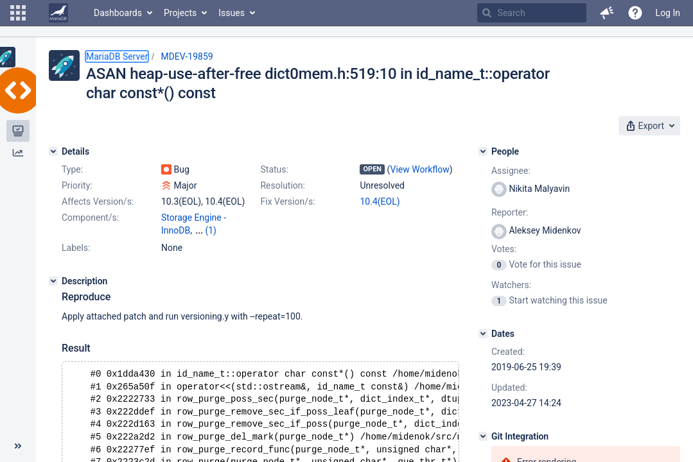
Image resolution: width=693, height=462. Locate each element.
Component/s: (90, 217)
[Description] (53, 281)
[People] (482, 151)
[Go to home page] (58, 13)
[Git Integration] (482, 436)
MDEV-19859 (187, 56)
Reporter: (509, 212)
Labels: (76, 248)
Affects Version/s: (98, 201)
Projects (180, 13)
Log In (668, 13)
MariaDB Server (117, 56)
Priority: (77, 185)
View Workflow (420, 169)
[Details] (53, 151)
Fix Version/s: (287, 201)
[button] (18, 13)
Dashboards (118, 13)
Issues (231, 13)
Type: (72, 169)
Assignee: (511, 171)
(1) (210, 230)
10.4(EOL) (379, 201)
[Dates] (482, 333)
